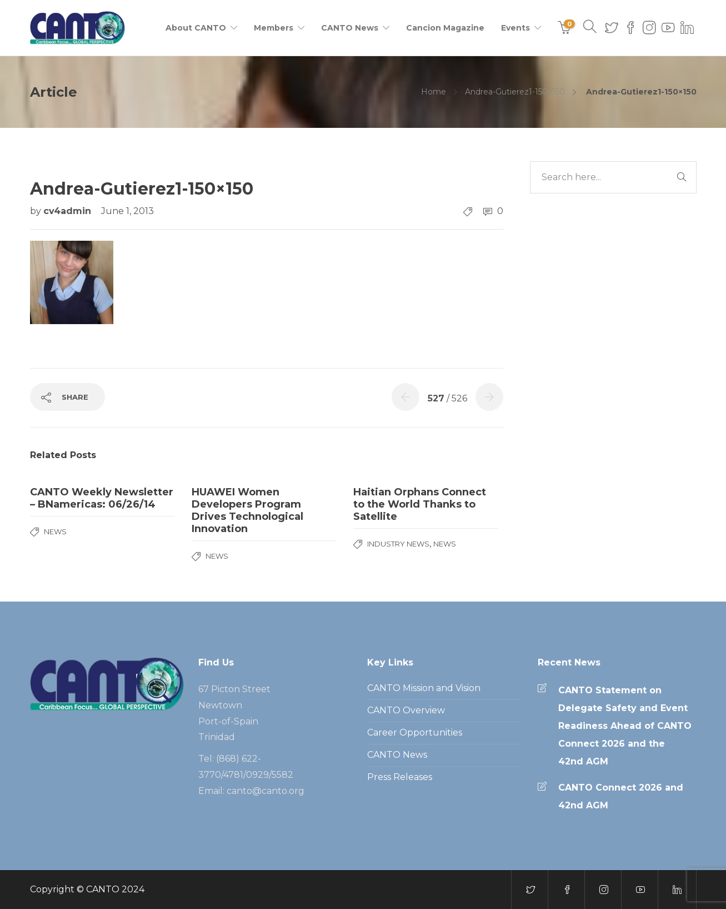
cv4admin (68, 211)
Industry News (398, 543)
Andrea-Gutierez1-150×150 (515, 92)
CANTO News (349, 28)
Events (515, 28)
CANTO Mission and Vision (423, 688)
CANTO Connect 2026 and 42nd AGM (620, 796)
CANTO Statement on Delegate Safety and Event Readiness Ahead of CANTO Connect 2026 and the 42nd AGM (625, 726)
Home (433, 92)
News (55, 531)
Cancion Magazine (445, 28)
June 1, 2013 (127, 211)
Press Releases (399, 777)
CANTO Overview (406, 710)
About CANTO (196, 28)
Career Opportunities (414, 732)
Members (273, 28)
